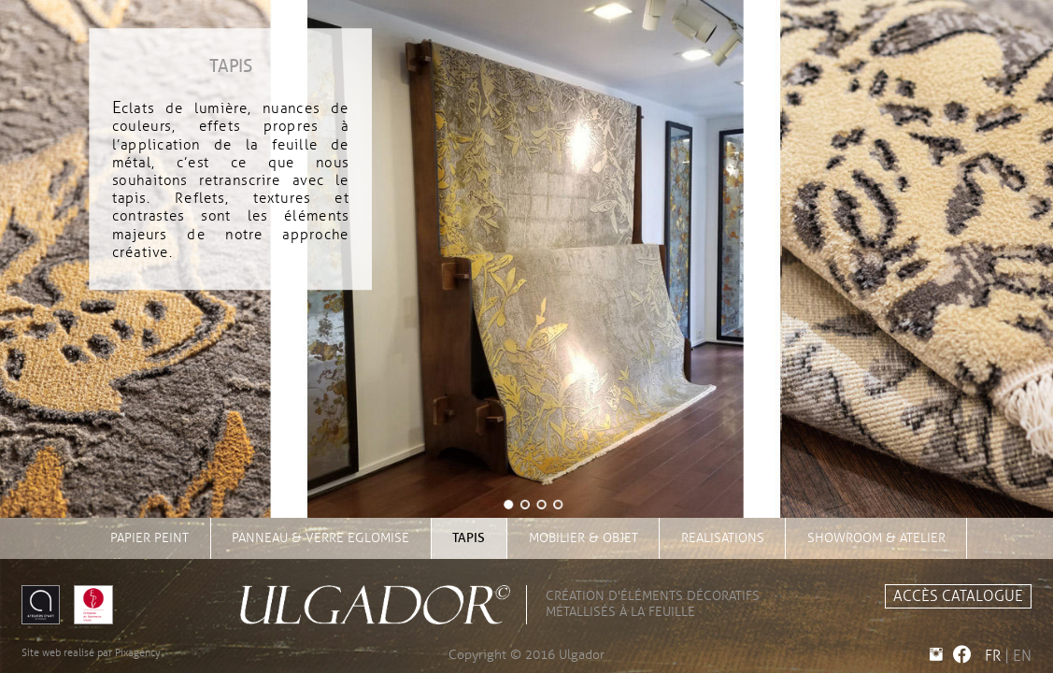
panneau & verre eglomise (320, 538)
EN (1022, 656)
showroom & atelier (876, 538)
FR (993, 656)
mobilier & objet (583, 538)
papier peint (149, 538)
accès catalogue (958, 596)
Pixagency (138, 652)
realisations (722, 538)
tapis (468, 538)
